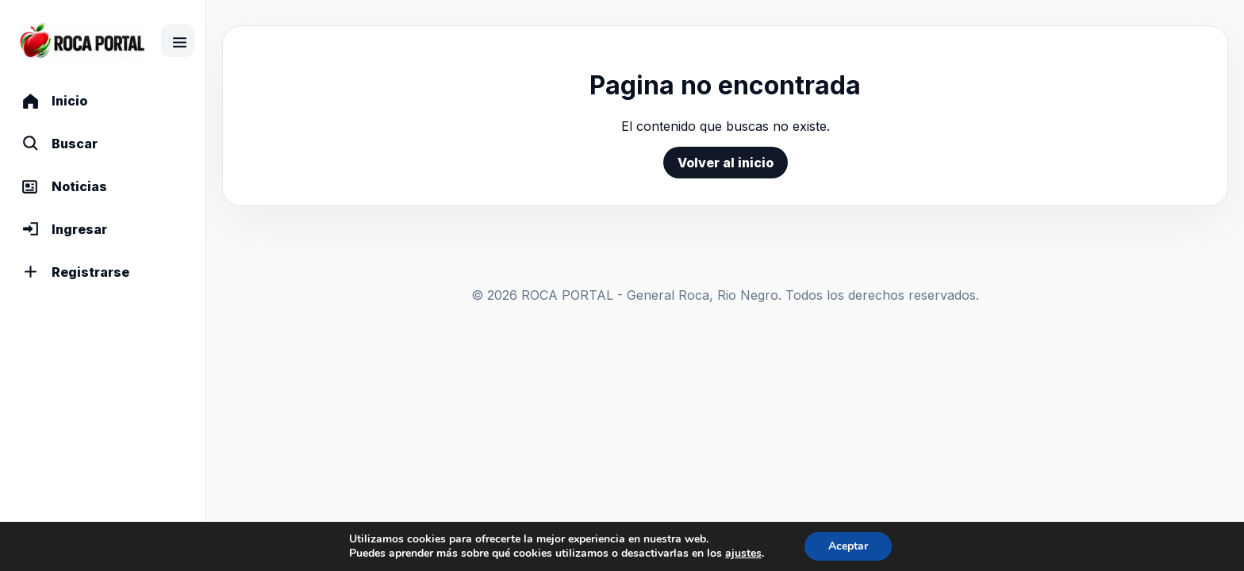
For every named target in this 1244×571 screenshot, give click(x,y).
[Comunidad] (82, 40)
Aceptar (848, 546)
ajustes (743, 553)
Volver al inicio (726, 163)
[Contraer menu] (177, 40)
